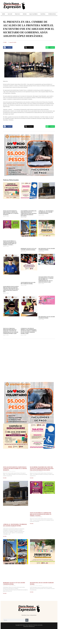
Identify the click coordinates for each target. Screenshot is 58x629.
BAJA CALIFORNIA (33, 14)
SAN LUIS (10, 14)
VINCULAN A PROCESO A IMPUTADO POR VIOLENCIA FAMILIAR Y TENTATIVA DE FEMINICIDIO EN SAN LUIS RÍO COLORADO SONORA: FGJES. (10, 331)
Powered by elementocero (29, 626)
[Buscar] (26, 620)
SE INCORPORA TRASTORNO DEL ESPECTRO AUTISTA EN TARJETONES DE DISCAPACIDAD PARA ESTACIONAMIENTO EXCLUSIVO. (29, 213)
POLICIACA (17, 14)
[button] (7, 47)
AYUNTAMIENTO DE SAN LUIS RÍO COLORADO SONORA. (28, 283)
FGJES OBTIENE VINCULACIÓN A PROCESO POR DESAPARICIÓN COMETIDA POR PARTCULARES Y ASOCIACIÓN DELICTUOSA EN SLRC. (11, 289)
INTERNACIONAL (52, 14)
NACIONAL (43, 14)
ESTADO (24, 14)
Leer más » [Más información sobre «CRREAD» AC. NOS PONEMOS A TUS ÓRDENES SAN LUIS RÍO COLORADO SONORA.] (5, 536)
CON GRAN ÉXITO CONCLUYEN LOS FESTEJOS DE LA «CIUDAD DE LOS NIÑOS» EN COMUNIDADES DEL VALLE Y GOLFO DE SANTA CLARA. (45, 279)
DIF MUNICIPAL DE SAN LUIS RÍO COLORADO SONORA (46, 317)
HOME (3, 14)
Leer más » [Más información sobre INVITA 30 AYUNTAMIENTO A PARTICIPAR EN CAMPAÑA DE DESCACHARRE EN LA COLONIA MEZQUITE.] (5, 477)
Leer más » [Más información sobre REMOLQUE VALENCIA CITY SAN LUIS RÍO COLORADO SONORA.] (5, 593)
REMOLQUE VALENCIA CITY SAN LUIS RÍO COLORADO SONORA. (28, 249)
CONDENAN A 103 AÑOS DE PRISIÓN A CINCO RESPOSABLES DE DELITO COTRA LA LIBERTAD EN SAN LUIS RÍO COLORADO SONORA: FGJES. (29, 331)
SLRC (5, 42)
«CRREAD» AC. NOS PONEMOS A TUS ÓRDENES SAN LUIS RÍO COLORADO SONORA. (46, 212)
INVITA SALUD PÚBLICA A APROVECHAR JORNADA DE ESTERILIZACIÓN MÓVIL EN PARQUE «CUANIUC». (9, 242)
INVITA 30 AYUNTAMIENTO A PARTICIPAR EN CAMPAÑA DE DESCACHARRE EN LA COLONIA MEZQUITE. (10, 212)
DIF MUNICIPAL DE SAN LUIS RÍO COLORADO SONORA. (46, 249)
